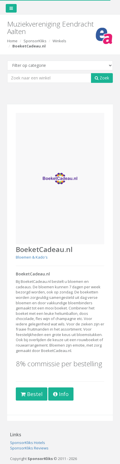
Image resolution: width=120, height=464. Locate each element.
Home (12, 40)
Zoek (102, 78)
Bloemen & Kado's (32, 257)
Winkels (59, 40)
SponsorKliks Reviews (29, 448)
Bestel (31, 394)
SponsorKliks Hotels (27, 442)
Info (61, 394)
